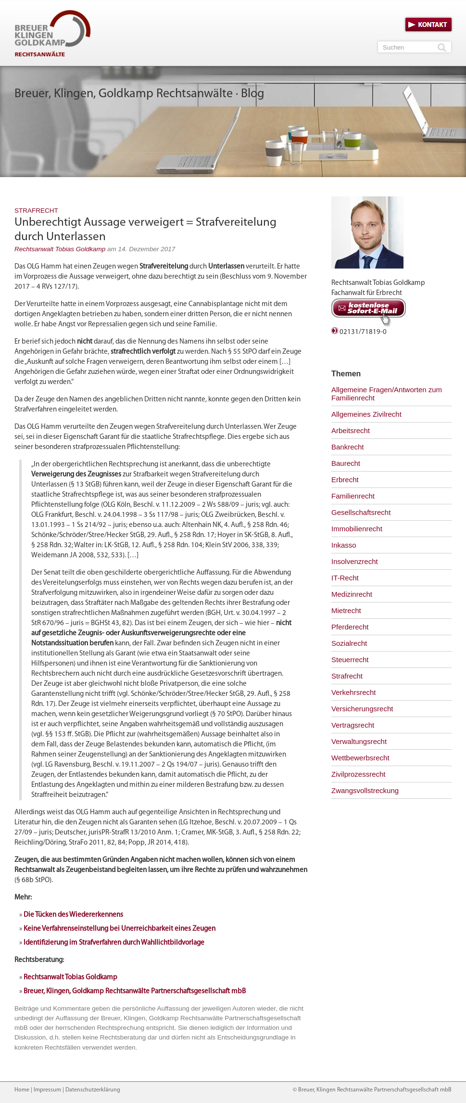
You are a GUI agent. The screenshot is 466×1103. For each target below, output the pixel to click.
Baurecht (345, 463)
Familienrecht (353, 496)
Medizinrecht (351, 594)
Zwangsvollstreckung (365, 790)
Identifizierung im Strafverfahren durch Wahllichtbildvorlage (114, 943)
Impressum (47, 1090)
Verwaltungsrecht (359, 741)
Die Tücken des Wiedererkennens (73, 915)
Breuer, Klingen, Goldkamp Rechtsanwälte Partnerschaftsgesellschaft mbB (135, 991)
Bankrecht (347, 447)
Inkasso (343, 545)
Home (21, 1090)
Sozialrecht (349, 643)
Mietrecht (346, 610)
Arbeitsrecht (350, 430)
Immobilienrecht (356, 529)
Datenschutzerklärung (92, 1090)
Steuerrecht (350, 659)
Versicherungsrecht (362, 709)
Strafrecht (36, 210)
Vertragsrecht (352, 725)
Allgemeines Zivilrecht (366, 414)
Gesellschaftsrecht (360, 512)
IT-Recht (345, 578)
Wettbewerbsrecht (360, 758)
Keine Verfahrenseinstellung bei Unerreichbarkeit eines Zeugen (119, 929)
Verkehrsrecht (353, 692)
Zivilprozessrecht (358, 774)
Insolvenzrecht (354, 561)
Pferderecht (350, 627)
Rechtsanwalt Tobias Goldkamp (59, 249)
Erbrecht (345, 479)
